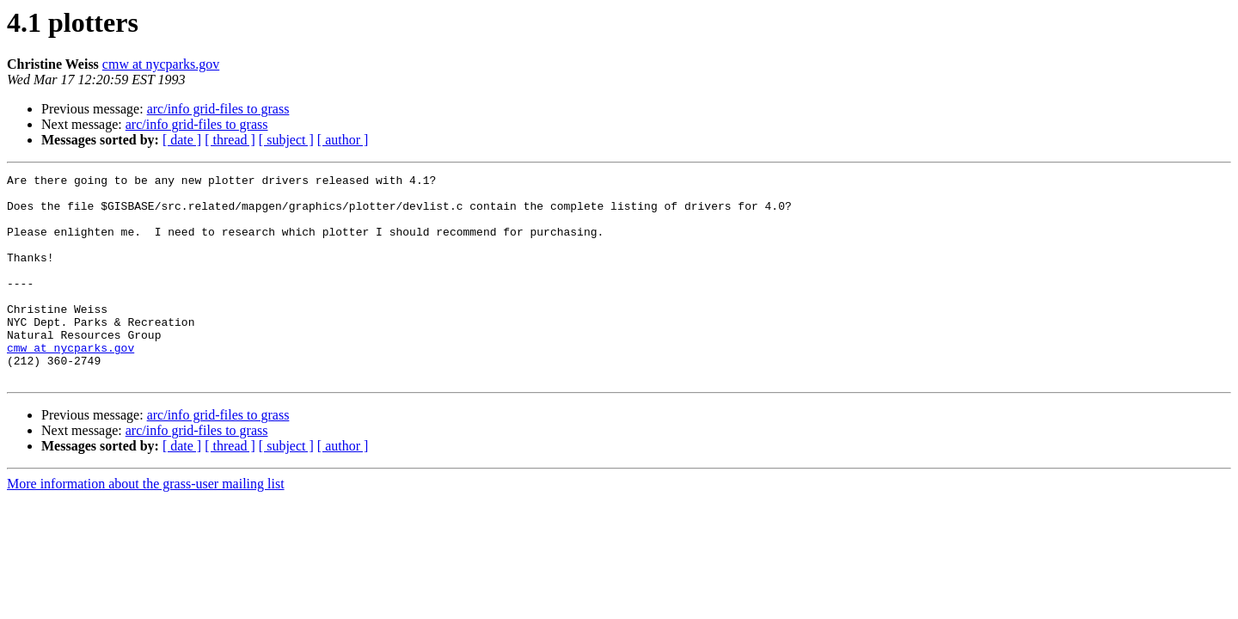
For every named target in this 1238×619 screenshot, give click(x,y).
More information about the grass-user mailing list (146, 525)
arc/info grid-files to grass (218, 108)
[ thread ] (230, 139)
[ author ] (343, 139)
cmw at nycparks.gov (160, 64)
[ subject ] (286, 139)
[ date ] (181, 139)
